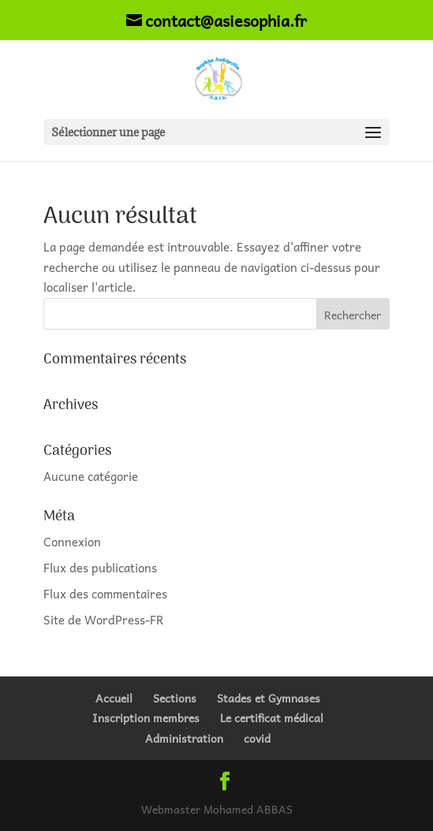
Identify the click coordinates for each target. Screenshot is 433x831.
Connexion (72, 541)
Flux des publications (100, 567)
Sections (174, 697)
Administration (184, 738)
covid (257, 738)
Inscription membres (146, 717)
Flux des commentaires (105, 593)
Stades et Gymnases (268, 697)
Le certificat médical (271, 717)
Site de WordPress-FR (103, 619)
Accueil (114, 697)
